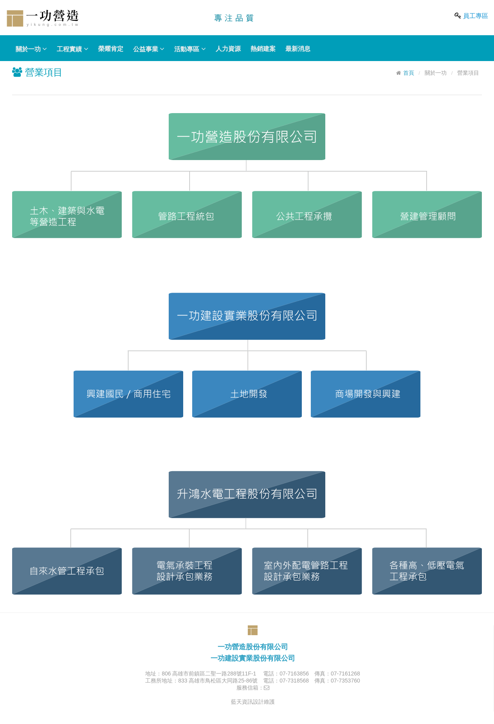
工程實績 (72, 49)
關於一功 (31, 49)
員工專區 (475, 16)
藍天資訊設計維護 (253, 702)
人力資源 (228, 48)
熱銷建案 (263, 48)
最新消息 (297, 48)
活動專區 (190, 49)
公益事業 (148, 49)
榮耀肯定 (110, 48)
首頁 (408, 73)
